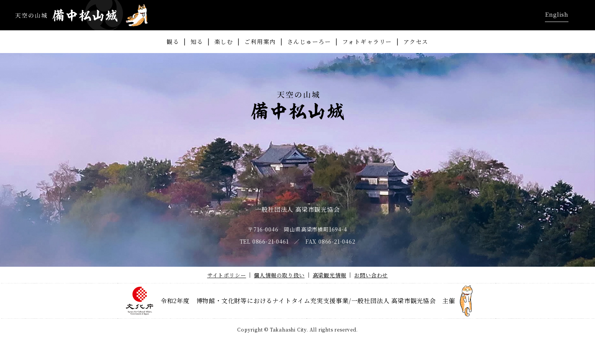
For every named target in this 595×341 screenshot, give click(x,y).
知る (196, 41)
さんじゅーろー (309, 41)
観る (173, 41)
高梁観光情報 (329, 275)
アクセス (415, 41)
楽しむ (223, 41)
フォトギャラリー (367, 41)
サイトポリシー (226, 275)
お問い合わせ (371, 275)
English (556, 14)
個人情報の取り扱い (279, 275)
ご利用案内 (260, 41)
